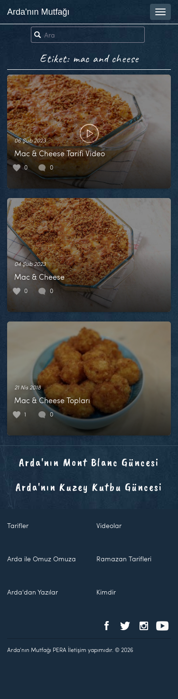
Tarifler (17, 525)
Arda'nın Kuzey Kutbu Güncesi (89, 487)
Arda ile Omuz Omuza (41, 558)
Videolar (109, 525)
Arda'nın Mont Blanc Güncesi (89, 462)
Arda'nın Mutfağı (38, 12)
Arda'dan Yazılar (32, 591)
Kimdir (106, 591)
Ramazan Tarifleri (123, 558)
